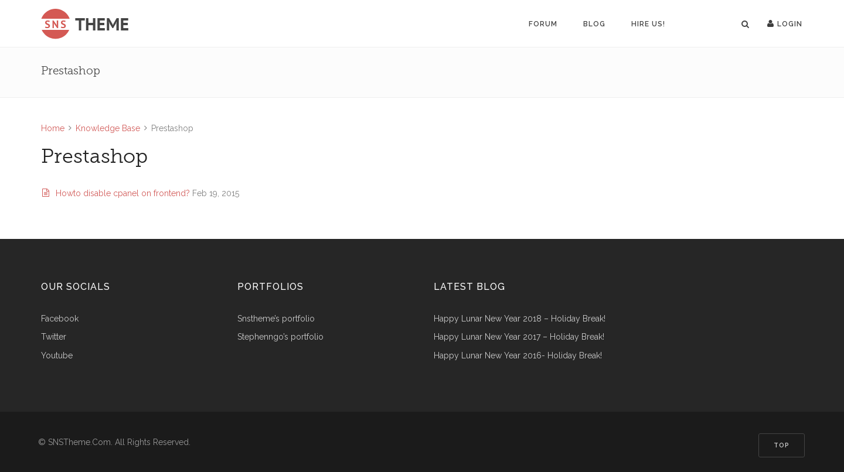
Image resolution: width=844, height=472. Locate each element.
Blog (594, 24)
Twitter (53, 337)
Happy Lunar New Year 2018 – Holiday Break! (519, 318)
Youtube (57, 355)
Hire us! (648, 24)
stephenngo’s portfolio (280, 337)
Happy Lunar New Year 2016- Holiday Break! (518, 355)
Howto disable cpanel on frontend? (117, 193)
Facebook (60, 318)
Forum (543, 24)
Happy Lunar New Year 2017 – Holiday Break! (519, 337)
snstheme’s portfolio (276, 318)
